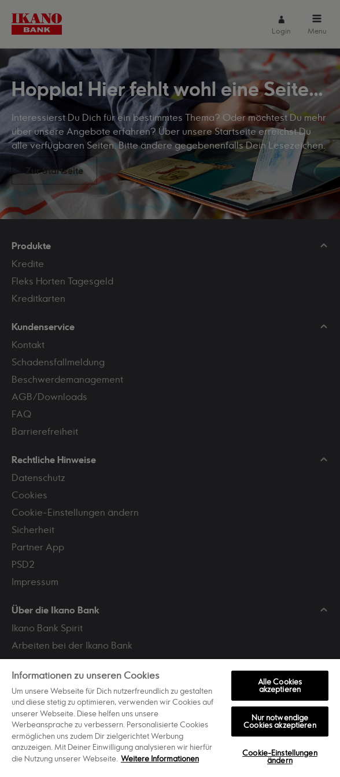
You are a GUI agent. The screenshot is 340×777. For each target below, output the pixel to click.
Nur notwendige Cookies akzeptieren (279, 721)
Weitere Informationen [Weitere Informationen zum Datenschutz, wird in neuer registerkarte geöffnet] (160, 758)
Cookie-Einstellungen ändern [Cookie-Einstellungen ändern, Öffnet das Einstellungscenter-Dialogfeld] (279, 756)
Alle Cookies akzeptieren (280, 685)
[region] (170, 717)
